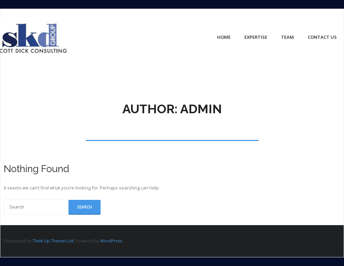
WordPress (111, 241)
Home (224, 37)
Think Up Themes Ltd (53, 241)
